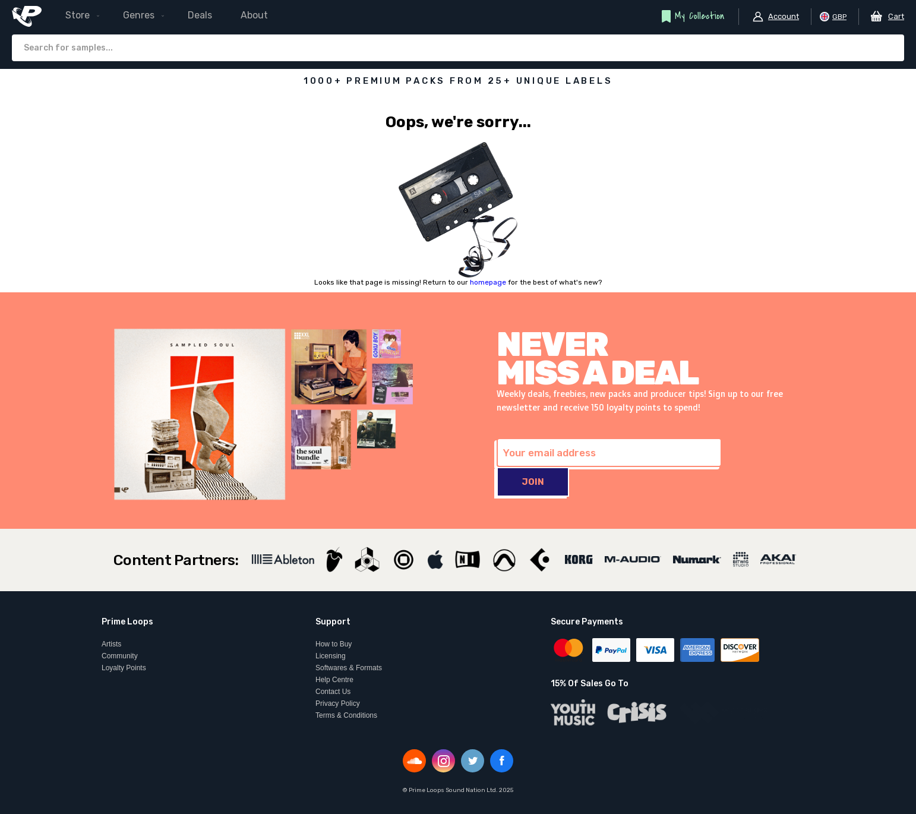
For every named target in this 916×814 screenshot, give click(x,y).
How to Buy (333, 644)
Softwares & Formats (348, 668)
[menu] (175, 16)
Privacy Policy (337, 703)
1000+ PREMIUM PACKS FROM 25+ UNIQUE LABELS (458, 80)
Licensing (330, 656)
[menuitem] (175, 16)
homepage (488, 282)
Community (120, 656)
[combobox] (458, 47)
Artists (111, 644)
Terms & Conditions (346, 715)
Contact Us (332, 691)
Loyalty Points (124, 668)
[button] (775, 16)
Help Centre (334, 680)
